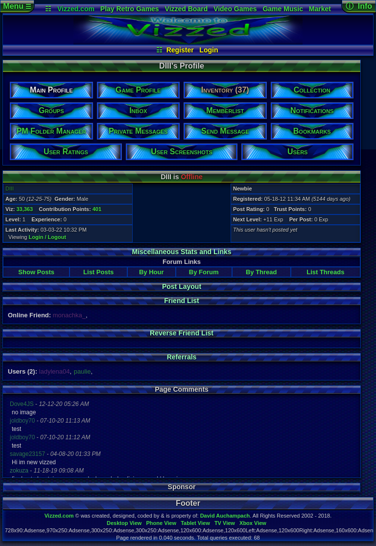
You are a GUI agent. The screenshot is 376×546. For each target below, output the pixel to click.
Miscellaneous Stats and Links (181, 252)
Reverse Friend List (181, 333)
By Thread (261, 272)
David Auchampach (225, 516)
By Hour (151, 272)
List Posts (98, 272)
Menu (17, 6)
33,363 (24, 209)
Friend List (181, 301)
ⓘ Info (359, 6)
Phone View (161, 523)
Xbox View (252, 523)
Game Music (282, 9)
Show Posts (36, 272)
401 (97, 209)
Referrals (182, 357)
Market (320, 9)
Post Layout (181, 286)
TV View (224, 523)
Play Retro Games (129, 9)
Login (208, 50)
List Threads (325, 272)
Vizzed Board (186, 9)
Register (180, 50)
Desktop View (124, 523)
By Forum (204, 272)
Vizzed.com (75, 9)
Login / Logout (47, 237)
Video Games (235, 9)
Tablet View (195, 523)
